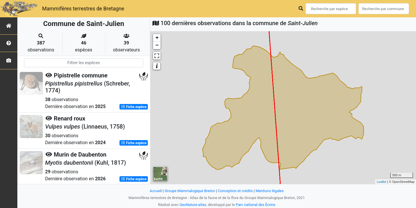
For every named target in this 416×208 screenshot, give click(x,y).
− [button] (157, 45)
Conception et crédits (235, 191)
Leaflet (381, 181)
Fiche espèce (134, 107)
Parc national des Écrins (255, 205)
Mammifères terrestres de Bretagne (83, 8)
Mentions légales (269, 191)
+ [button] (157, 37)
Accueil (156, 191)
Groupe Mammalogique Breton (190, 191)
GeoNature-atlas (192, 205)
